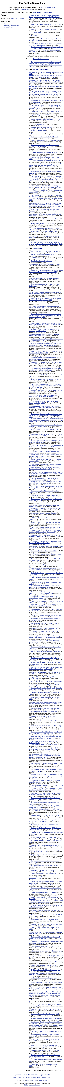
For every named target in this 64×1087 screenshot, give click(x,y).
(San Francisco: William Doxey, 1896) (46, 951)
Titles (38, 1077)
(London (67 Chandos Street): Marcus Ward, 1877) (47, 785)
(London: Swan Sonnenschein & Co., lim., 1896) (43, 597)
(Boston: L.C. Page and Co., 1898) (45, 1050)
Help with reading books (20, 1074)
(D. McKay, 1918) (37, 257)
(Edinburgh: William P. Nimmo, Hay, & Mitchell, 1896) (44, 937)
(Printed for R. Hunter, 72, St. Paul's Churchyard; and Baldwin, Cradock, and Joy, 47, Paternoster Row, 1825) (45, 93)
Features (28, 1080)
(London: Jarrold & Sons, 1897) (44, 965)
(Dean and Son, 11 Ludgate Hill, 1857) (45, 111)
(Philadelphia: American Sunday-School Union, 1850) (44, 334)
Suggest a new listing (44, 1074)
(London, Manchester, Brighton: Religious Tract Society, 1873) (44, 468)
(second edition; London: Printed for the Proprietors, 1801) (45, 76)
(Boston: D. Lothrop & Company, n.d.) (45, 495)
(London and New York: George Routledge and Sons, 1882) (44, 1055)
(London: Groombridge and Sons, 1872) (45, 776)
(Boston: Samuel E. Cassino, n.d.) (45, 884)
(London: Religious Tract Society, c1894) (46, 615)
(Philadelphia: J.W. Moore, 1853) (46, 152)
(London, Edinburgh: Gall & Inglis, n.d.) (45, 605)
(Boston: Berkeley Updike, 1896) (44, 711)
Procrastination (8, 24)
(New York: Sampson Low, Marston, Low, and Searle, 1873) (45, 755)
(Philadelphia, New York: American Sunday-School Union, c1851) (46, 446)
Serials (49, 1077)
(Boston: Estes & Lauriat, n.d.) (44, 892)
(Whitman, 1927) (43, 254)
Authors (33, 1077)
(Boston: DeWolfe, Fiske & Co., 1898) (45, 243)
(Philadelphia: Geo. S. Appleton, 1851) (44, 145)
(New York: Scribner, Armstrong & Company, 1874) (45, 315)
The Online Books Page (32, 3)
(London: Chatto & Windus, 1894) (45, 651)
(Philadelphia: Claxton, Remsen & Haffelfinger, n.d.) (46, 473)
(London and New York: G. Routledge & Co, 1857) (45, 344)
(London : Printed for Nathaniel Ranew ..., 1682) (45, 64)
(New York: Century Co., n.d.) (45, 708)
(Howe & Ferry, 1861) (44, 17)
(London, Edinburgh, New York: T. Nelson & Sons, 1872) (46, 420)
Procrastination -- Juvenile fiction (42, 12)
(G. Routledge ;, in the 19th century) (45, 107)
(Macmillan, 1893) (43, 114)
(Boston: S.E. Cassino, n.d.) (42, 223)
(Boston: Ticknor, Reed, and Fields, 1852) (45, 748)
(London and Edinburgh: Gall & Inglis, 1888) (45, 793)
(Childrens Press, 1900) (44, 251)
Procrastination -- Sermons (41, 59)
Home (14, 1077)
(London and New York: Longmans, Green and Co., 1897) (43, 1046)
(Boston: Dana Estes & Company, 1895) (46, 854)
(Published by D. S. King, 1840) (46, 24)
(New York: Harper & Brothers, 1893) (44, 873)
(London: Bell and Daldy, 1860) (45, 140)
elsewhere (21, 18)
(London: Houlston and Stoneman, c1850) (45, 435)
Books (18, 1080)
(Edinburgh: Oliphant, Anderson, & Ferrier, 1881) (45, 531)
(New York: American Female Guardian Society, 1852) (45, 165)
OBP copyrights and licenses (32, 1085)
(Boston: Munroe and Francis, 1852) (45, 737)
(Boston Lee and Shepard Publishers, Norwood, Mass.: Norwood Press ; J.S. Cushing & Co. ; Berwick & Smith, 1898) (45, 994)
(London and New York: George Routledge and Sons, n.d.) (44, 306)
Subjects (44, 1077)
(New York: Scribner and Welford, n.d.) (46, 218)
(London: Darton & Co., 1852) (45, 429)
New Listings (26, 1077)
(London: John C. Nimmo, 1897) (44, 946)
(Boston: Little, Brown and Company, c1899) (46, 681)
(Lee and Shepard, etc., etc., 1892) (45, 119)
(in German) (41, 261)
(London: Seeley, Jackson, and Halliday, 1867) (45, 369)
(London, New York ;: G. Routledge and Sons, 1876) (45, 299)
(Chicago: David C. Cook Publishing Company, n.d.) (46, 970)
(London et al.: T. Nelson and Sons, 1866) (46, 721)
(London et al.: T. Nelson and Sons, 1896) (46, 962)
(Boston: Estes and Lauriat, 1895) (44, 631)
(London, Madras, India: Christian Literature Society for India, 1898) (46, 668)
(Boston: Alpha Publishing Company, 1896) (44, 592)
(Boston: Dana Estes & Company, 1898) (45, 1014)
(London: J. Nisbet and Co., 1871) (43, 551)
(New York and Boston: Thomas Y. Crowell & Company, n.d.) (46, 901)
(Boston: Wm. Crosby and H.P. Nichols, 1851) (45, 688)
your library (14, 18)
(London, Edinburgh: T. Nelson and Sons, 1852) (44, 586)
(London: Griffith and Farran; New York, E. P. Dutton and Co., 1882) (45, 81)
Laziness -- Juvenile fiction (11, 25)
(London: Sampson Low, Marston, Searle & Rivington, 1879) (46, 271)
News (23, 1080)
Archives (34, 1080)
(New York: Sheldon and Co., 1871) (46, 815)
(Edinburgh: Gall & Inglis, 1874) (46, 415)
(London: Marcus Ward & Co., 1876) (44, 395)
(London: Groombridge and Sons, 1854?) (44, 330)
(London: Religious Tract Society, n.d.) (44, 479)
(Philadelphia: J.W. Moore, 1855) (46, 160)
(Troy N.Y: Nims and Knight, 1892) (45, 837)
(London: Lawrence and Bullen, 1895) (45, 865)
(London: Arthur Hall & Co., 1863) (45, 352)
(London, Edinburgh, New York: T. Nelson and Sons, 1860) (44, 406)
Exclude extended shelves (48, 7)
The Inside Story (42, 1080)
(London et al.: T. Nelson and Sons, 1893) (45, 636)
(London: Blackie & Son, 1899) (45, 1031)
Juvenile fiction (8, 27)
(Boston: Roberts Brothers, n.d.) (44, 513)
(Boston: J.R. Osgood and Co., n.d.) (45, 732)
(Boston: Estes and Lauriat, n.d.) (44, 850)
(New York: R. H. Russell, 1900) (45, 323)
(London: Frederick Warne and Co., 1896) (45, 702)
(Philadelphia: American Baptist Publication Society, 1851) (45, 204)
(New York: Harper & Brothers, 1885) (45, 482)
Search (19, 1077)
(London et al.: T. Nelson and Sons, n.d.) (45, 789)
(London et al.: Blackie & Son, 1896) (46, 924)
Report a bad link (33, 1074)
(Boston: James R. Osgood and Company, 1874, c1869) (45, 385)
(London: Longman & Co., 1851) (44, 744)
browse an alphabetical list (24, 9)
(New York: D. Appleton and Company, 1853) (45, 425)
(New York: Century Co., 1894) (44, 623)
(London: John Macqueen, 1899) (44, 231)
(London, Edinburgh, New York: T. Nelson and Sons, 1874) (45, 186)
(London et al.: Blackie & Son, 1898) (45, 1018)
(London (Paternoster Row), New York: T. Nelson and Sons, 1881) (45, 542)
